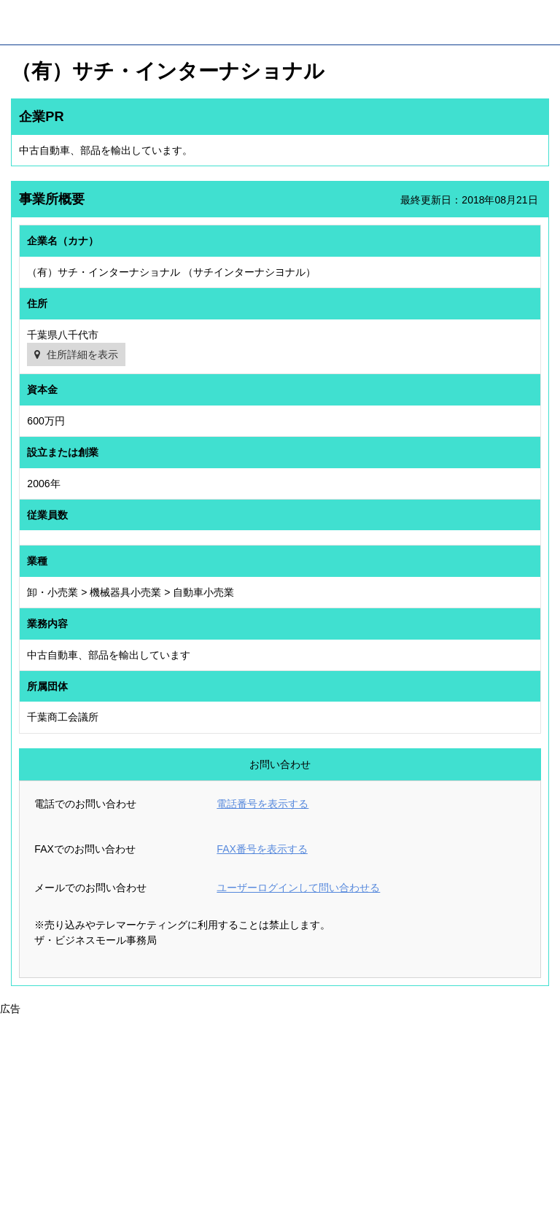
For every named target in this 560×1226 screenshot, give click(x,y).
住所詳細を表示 (82, 354)
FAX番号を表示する (262, 849)
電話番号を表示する (262, 804)
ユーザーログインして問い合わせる (298, 887)
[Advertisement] (280, 1119)
